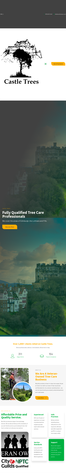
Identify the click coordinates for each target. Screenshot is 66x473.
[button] (45, 64)
